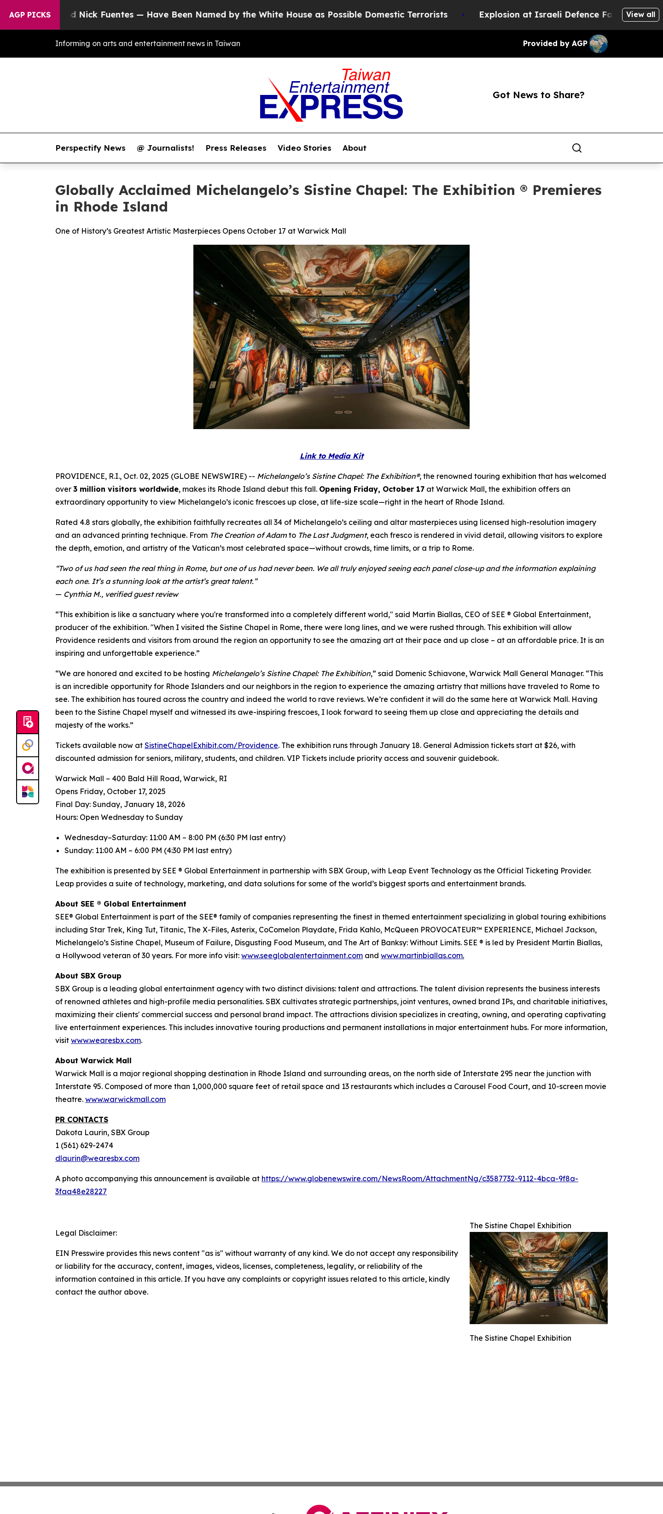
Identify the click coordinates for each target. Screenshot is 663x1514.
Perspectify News (90, 148)
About (354, 148)
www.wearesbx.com (106, 1040)
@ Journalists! (165, 148)
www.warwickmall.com (125, 1099)
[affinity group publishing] (27, 768)
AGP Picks (30, 14)
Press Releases (236, 148)
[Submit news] (27, 722)
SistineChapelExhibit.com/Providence (211, 745)
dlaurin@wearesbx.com (97, 1158)
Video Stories (305, 148)
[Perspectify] (27, 745)
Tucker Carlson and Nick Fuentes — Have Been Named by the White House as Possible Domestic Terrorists (231, 14)
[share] (601, 147)
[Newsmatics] (27, 791)
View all (640, 14)
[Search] (577, 148)
